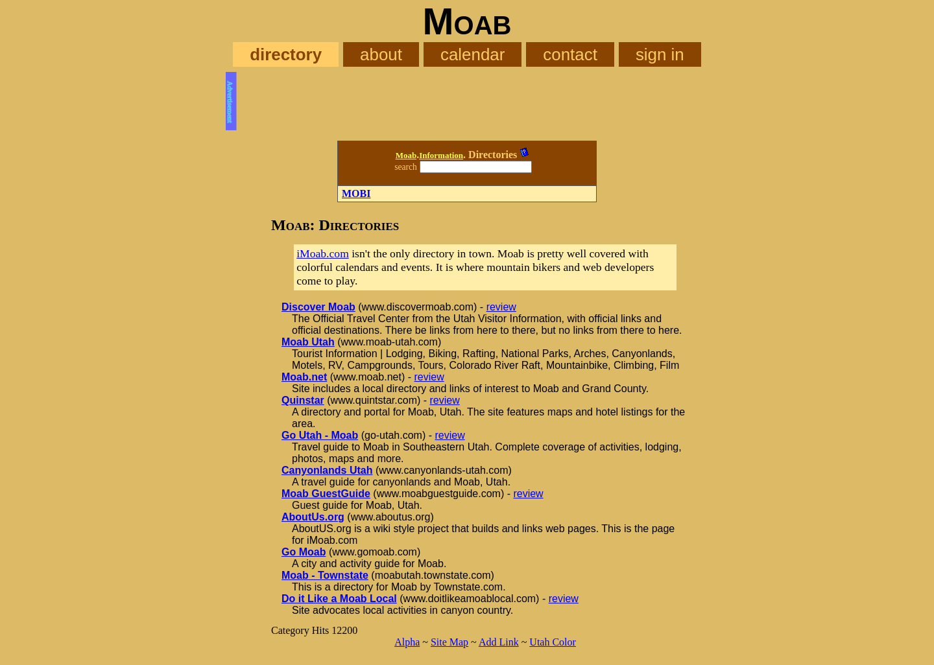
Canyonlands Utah (326, 470)
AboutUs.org (312, 516)
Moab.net (304, 376)
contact (570, 54)
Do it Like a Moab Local (339, 598)
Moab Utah (308, 341)
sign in (660, 54)
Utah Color (552, 642)
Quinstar (302, 400)
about (381, 54)
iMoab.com (322, 253)
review (501, 306)
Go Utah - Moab (319, 435)
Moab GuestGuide (325, 493)
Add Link (499, 642)
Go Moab (303, 551)
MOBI (356, 193)
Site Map (449, 642)
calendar (472, 54)
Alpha (407, 642)
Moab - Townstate (324, 575)
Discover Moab (318, 306)
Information (441, 155)
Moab (406, 155)
